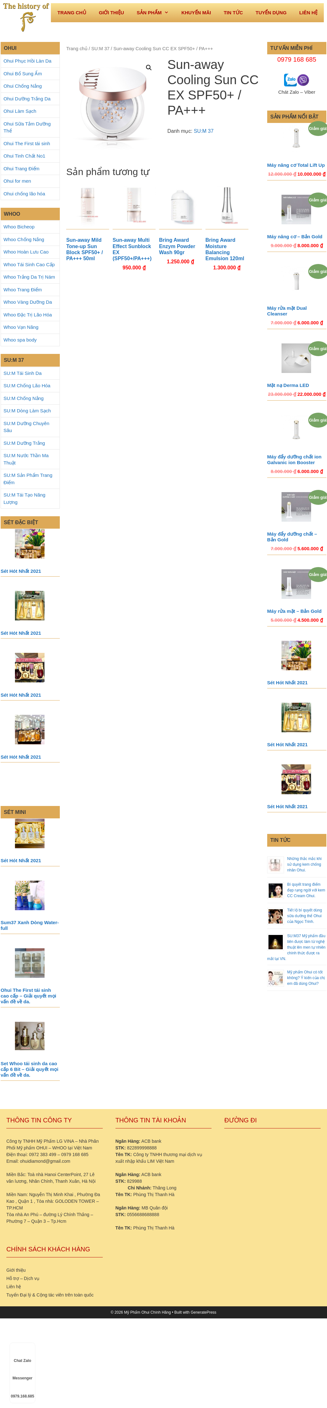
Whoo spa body (20, 339)
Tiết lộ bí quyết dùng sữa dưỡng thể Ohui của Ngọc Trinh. (304, 916)
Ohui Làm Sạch (19, 111)
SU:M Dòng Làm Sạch (27, 410)
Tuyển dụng (270, 12)
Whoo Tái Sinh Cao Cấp (29, 264)
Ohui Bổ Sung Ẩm (22, 73)
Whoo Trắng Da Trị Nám (29, 277)
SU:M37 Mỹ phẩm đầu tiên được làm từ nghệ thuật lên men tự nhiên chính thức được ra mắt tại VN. (296, 947)
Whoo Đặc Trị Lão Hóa (27, 314)
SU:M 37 (100, 48)
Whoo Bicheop (19, 226)
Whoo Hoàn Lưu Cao (26, 251)
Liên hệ (308, 12)
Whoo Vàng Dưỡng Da (27, 302)
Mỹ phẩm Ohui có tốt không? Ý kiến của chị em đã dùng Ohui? (306, 978)
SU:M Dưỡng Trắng (24, 443)
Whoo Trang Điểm (22, 289)
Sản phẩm (156, 12)
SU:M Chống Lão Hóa (26, 385)
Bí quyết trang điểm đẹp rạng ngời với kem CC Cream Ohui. (306, 890)
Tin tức (233, 12)
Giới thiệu (111, 12)
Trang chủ (76, 48)
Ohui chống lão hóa (24, 193)
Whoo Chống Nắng (23, 239)
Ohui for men (17, 181)
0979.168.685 (22, 1390)
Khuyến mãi (196, 12)
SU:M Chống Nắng (23, 398)
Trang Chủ (71, 12)
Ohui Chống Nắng (22, 86)
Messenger (22, 1372)
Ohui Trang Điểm (21, 168)
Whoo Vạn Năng (20, 327)
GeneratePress (203, 1312)
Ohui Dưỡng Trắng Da (27, 98)
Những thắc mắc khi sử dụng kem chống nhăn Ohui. (304, 864)
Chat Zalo (22, 1355)
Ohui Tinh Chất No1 (24, 156)
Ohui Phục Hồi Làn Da (27, 61)
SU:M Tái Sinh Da (22, 373)
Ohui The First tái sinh (26, 143)
